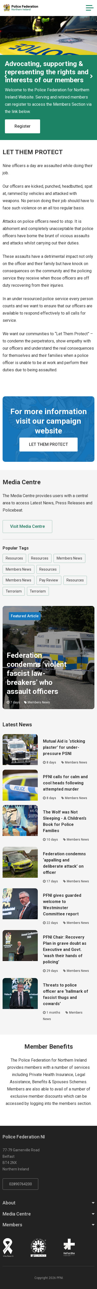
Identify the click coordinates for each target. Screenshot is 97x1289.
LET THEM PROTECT (48, 444)
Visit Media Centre (27, 526)
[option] (48, 76)
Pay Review (48, 580)
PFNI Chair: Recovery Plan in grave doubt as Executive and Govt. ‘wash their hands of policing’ (64, 949)
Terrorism (14, 591)
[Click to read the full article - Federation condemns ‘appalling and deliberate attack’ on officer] (20, 862)
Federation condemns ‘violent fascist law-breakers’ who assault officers (36, 673)
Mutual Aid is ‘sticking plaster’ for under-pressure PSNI (64, 747)
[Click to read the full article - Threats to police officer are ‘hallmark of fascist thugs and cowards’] (20, 993)
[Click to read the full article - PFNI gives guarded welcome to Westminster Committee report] (20, 903)
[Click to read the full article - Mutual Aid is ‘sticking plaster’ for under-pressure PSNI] (20, 749)
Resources (14, 558)
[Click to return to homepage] (20, 7)
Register (22, 126)
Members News (69, 558)
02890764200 (20, 1184)
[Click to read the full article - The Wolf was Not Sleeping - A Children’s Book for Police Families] (20, 820)
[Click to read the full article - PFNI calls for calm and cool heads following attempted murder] (20, 785)
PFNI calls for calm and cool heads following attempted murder (65, 783)
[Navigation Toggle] (90, 8)
